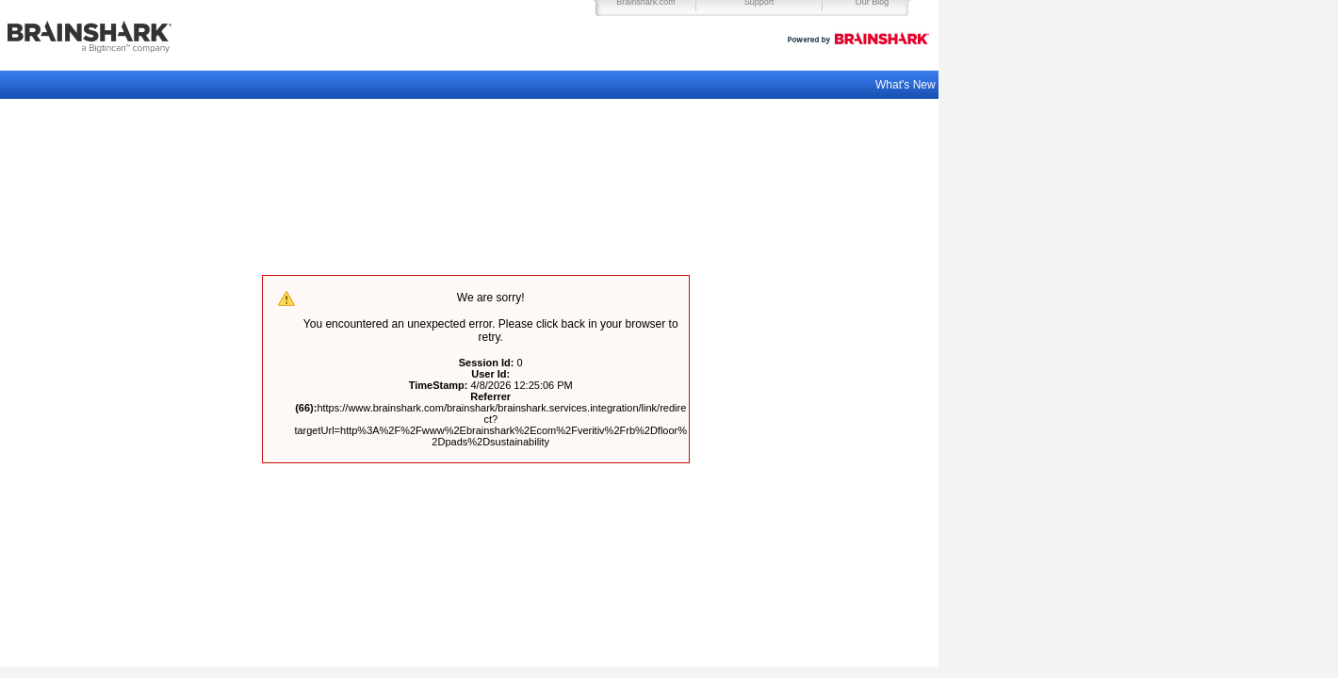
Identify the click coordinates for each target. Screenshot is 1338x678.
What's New (906, 84)
